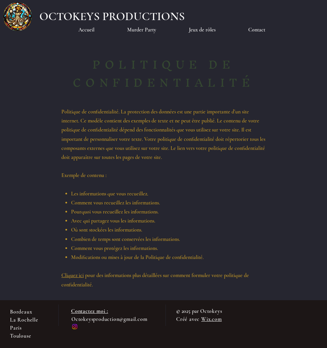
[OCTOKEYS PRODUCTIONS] (112, 16)
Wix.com (211, 319)
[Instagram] (74, 326)
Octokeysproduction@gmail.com (109, 319)
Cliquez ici (72, 275)
